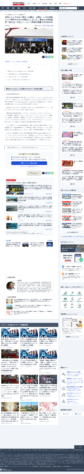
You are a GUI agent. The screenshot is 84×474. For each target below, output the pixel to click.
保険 (60, 3)
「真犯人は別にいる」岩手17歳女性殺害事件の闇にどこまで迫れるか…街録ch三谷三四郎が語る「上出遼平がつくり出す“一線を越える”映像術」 (48, 389)
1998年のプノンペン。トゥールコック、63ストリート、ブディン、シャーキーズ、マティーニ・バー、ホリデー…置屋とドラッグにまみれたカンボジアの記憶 (10, 391)
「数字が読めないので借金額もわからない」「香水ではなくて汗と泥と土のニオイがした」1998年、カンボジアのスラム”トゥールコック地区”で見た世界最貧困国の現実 (10, 365)
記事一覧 (72, 97)
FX (39, 3)
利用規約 (6, 466)
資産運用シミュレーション (72, 336)
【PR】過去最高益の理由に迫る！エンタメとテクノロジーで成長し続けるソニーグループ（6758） (77, 225)
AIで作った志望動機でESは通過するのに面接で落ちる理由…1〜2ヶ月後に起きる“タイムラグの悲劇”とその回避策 (29, 342)
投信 (50, 3)
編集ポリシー (69, 466)
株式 (29, 3)
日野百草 (7, 25)
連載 (18, 8)
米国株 (34, 3)
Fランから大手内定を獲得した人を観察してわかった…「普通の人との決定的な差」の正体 (29, 362)
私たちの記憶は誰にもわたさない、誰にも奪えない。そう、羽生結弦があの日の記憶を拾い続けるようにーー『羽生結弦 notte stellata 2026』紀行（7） (10, 417)
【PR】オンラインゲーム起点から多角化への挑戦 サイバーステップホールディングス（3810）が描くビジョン (77, 218)
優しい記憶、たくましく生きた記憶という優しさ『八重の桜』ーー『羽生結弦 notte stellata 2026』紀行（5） (48, 416)
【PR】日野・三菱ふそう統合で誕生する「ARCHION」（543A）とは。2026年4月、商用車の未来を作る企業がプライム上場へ (77, 203)
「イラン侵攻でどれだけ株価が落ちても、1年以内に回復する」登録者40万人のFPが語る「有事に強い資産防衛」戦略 (74, 50)
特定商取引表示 (35, 466)
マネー (24, 8)
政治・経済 (32, 8)
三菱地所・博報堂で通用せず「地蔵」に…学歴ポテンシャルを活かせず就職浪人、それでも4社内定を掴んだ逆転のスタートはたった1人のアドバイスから (48, 365)
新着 (8, 8)
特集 (13, 8)
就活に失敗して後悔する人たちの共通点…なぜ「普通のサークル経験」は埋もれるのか (48, 341)
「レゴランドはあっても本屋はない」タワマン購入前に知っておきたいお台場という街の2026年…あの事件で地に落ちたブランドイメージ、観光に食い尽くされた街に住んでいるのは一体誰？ (29, 392)
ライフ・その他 (42, 8)
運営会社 (2, 466)
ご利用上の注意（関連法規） (46, 466)
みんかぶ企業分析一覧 (72, 232)
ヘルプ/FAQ (63, 466)
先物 (55, 3)
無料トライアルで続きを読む (29, 163)
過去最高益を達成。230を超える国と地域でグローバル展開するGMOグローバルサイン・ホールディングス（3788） (77, 196)
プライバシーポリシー (13, 466)
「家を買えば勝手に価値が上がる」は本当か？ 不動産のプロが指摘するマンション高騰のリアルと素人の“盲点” (75, 57)
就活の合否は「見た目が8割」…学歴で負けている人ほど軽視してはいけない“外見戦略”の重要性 (10, 342)
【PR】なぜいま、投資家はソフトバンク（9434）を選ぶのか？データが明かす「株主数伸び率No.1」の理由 (77, 211)
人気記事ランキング (72, 64)
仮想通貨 (44, 3)
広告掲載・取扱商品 (56, 466)
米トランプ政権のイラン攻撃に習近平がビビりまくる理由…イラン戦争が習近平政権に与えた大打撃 (74, 42)
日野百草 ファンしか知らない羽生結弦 (16, 61)
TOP (2, 8)
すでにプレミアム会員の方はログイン (29, 166)
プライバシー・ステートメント (25, 466)
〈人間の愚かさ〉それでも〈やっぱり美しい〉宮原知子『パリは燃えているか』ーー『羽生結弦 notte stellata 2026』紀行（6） (29, 417)
